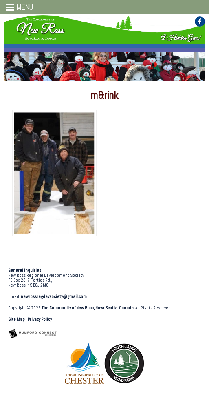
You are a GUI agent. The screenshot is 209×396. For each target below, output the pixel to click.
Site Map (16, 319)
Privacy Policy (40, 319)
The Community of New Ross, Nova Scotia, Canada (88, 308)
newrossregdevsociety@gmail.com (54, 296)
